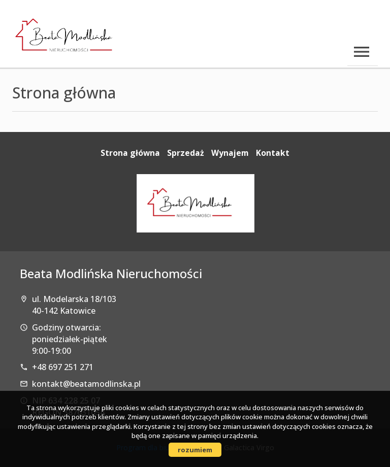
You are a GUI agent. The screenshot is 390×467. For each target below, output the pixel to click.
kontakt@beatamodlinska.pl (86, 383)
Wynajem (230, 152)
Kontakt (272, 152)
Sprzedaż (185, 152)
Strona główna (130, 152)
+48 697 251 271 (62, 367)
